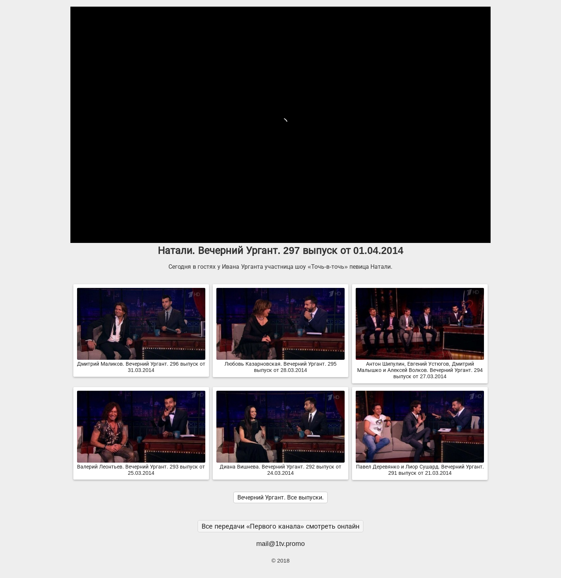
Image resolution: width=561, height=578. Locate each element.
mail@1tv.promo (280, 543)
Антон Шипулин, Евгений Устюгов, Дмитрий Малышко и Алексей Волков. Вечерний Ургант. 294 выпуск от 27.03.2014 (420, 367)
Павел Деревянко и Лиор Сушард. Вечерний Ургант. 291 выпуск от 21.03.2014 (420, 467)
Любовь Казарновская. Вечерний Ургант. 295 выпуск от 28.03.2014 (280, 364)
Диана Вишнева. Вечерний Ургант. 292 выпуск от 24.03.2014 (280, 467)
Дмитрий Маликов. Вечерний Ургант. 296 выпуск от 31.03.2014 (141, 364)
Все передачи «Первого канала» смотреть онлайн (280, 526)
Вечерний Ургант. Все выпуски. (280, 497)
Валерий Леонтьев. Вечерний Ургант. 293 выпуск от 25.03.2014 (141, 467)
